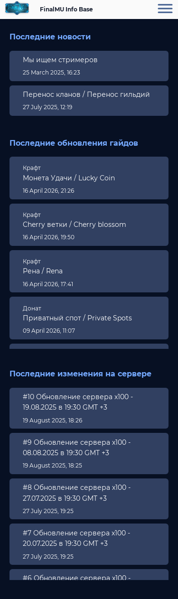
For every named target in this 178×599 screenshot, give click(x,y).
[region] (89, 84)
